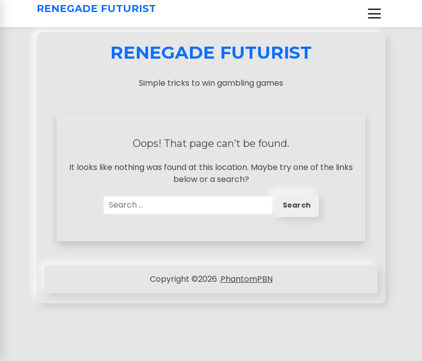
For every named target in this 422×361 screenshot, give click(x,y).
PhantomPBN (247, 279)
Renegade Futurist (96, 9)
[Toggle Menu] (374, 14)
